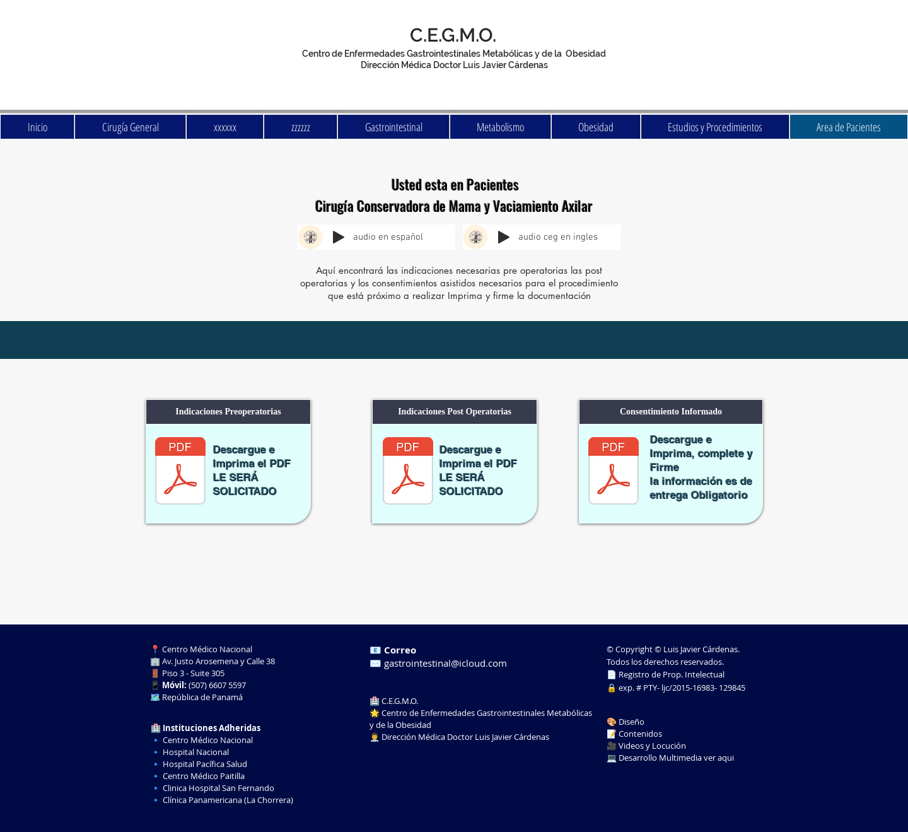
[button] (228, 412)
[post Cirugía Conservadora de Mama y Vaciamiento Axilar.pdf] (408, 472)
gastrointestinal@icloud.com (445, 663)
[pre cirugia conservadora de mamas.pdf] (180, 472)
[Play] (338, 237)
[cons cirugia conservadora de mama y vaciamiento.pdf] (613, 472)
